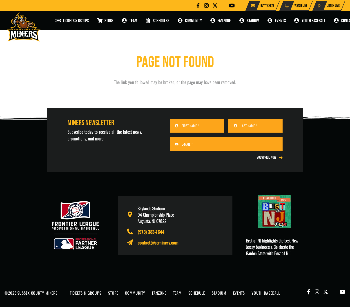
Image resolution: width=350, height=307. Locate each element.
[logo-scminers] (23, 27)
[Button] (198, 5)
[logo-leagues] (75, 225)
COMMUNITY (135, 293)
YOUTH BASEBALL (266, 293)
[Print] (274, 211)
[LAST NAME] (255, 126)
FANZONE (159, 293)
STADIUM (219, 293)
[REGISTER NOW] (270, 158)
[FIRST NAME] (197, 126)
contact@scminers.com (158, 242)
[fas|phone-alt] (132, 232)
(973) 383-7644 (151, 231)
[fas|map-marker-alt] (132, 214)
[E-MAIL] (226, 144)
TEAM (177, 293)
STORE (113, 293)
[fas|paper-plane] (132, 242)
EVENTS (239, 293)
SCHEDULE (196, 293)
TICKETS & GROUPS (85, 293)
